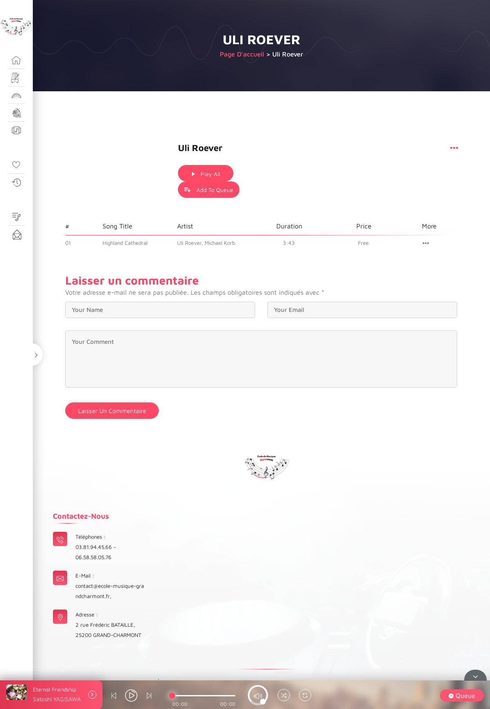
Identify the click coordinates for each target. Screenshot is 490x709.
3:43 (289, 225)
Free (363, 225)
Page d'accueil (242, 54)
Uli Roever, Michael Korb (206, 225)
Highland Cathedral (125, 225)
